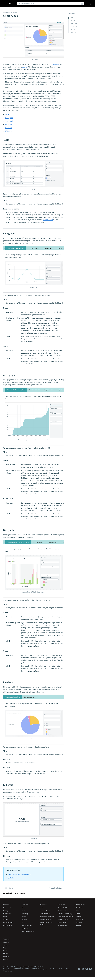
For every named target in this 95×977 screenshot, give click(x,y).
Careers (5, 954)
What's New (7, 914)
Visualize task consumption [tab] (16, 390)
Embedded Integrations (65, 917)
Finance (24, 917)
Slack (77, 911)
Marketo (78, 914)
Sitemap (25, 967)
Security (6, 919)
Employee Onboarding (65, 914)
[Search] (50, 3)
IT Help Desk (62, 922)
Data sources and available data (19, 874)
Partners (6, 957)
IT (22, 922)
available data (48, 220)
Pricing (5, 911)
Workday (79, 922)
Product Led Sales (63, 908)
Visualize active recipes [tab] (12, 697)
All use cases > (62, 925)
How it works (7, 908)
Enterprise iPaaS (63, 919)
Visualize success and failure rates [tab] (18, 542)
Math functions (10, 888)
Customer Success (45, 911)
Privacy (16, 967)
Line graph (9, 118)
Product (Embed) (27, 925)
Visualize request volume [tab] (15, 248)
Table (7, 114)
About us (6, 942)
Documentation (8, 922)
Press (5, 951)
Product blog (7, 925)
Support (24, 919)
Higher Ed (25, 928)
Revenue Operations (28, 931)
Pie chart (8, 128)
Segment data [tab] (47, 248)
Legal (20, 967)
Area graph (9, 121)
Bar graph (8, 124)
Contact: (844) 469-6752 (35, 967)
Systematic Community (47, 917)
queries (25, 67)
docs (11, 4)
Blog (4, 948)
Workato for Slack (45, 919)
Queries (10, 878)
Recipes (5, 917)
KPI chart (8, 131)
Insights (6, 12)
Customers (6, 945)
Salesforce (79, 908)
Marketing (25, 914)
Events (5, 959)
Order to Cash (62, 911)
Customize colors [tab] (33, 248)
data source (55, 64)
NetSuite (78, 917)
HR (22, 908)
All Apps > (79, 925)
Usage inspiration (55, 888)
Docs (41, 908)
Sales (23, 911)
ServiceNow (79, 919)
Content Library (45, 914)
